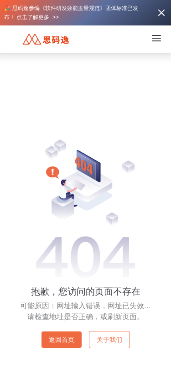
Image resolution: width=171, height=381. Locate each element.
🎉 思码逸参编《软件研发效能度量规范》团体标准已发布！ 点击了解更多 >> (71, 12)
